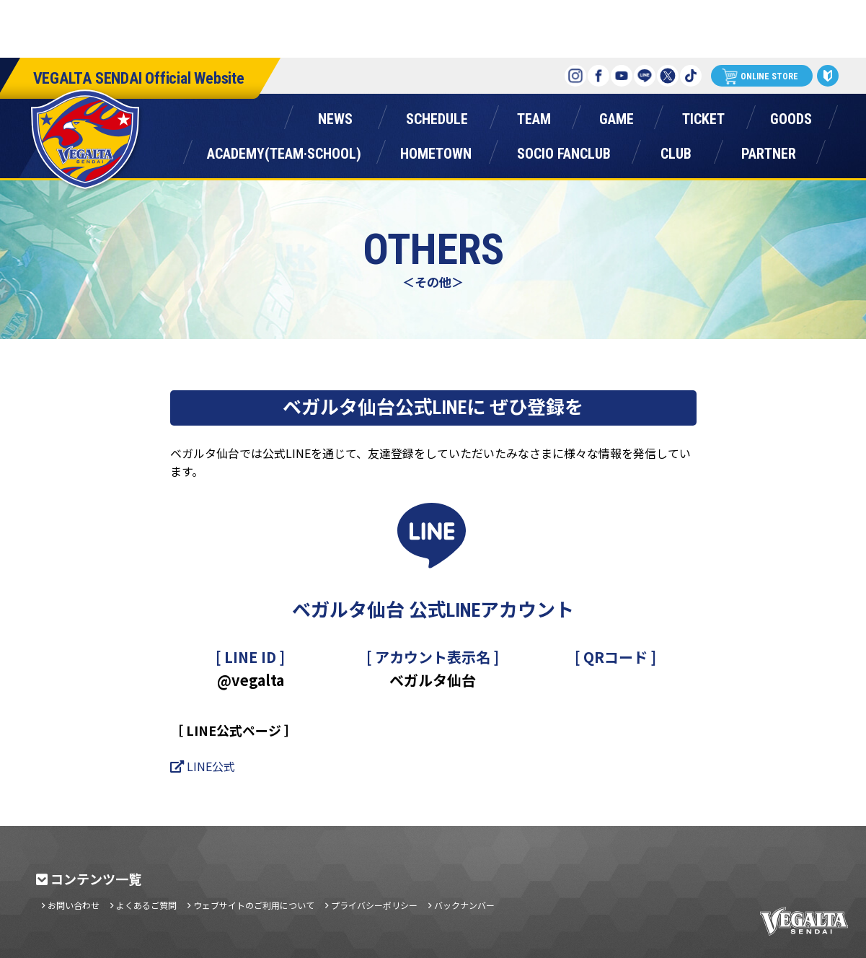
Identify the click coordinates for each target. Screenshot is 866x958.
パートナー (768, 150)
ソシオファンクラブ (564, 150)
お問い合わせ (74, 905)
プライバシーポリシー (374, 905)
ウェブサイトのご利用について (253, 905)
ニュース (335, 115)
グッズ (791, 115)
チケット (703, 115)
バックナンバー (464, 905)
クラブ (676, 150)
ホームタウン (436, 150)
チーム (534, 115)
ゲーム (616, 115)
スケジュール (437, 115)
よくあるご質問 (146, 905)
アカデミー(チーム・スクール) (284, 150)
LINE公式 (211, 766)
